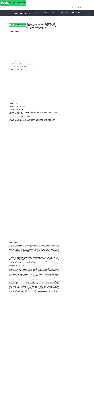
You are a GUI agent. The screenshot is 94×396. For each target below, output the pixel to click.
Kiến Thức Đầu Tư (79, 7)
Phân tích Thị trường (18, 7)
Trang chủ (3, 7)
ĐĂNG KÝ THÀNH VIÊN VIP (17, 69)
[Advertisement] (34, 375)
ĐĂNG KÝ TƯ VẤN (69, 7)
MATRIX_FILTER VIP (16, 61)
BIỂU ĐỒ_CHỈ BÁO (38, 7)
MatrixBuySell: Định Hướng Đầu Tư (16, 2)
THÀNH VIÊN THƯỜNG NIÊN (49, 7)
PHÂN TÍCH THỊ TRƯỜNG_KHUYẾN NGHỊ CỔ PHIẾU (22, 63)
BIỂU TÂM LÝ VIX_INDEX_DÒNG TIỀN (19, 66)
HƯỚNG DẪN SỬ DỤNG (60, 7)
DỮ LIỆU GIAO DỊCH (29, 7)
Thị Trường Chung (55, 12)
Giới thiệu (10, 7)
